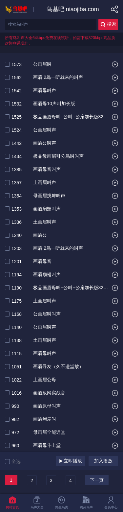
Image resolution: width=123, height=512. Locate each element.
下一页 (97, 480)
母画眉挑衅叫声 (49, 196)
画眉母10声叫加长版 (54, 104)
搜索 (108, 24)
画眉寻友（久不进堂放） (58, 367)
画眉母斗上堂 (47, 446)
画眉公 (40, 235)
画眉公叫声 (44, 143)
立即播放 (70, 460)
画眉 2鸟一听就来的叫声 (58, 78)
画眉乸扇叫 (44, 419)
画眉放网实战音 (49, 393)
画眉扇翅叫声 (47, 209)
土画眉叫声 (44, 183)
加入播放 (103, 460)
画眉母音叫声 (47, 170)
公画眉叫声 (44, 130)
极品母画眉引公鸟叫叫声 (58, 156)
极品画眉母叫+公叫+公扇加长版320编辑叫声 (70, 117)
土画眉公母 (44, 380)
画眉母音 (42, 262)
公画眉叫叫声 (47, 314)
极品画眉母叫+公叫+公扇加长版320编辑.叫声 (70, 288)
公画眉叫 (42, 64)
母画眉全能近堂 (49, 432)
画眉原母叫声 (47, 406)
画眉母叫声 (44, 91)
